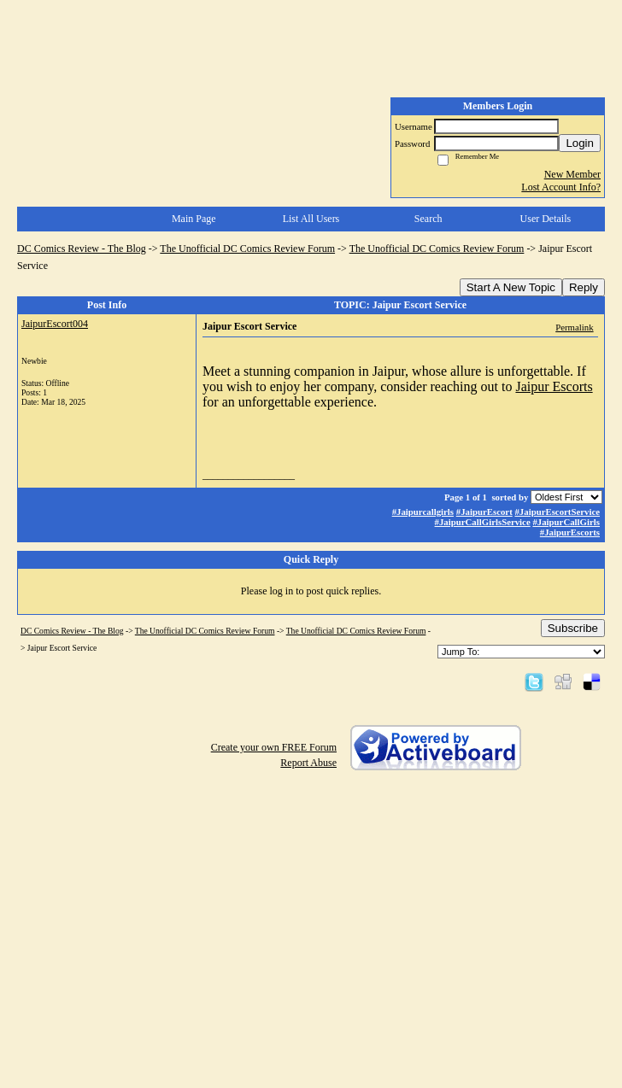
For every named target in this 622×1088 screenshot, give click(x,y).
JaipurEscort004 (54, 324)
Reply (583, 287)
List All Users (311, 219)
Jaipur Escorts (553, 386)
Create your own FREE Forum (274, 747)
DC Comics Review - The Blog (81, 248)
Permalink (574, 327)
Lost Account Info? (561, 187)
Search (428, 219)
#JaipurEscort (484, 511)
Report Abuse (308, 763)
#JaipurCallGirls (566, 522)
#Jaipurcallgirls (423, 511)
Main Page (194, 219)
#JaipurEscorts (570, 532)
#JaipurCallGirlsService (483, 522)
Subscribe (573, 628)
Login (580, 143)
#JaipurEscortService (557, 511)
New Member (572, 174)
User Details (546, 219)
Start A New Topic (510, 287)
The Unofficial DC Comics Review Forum (247, 248)
